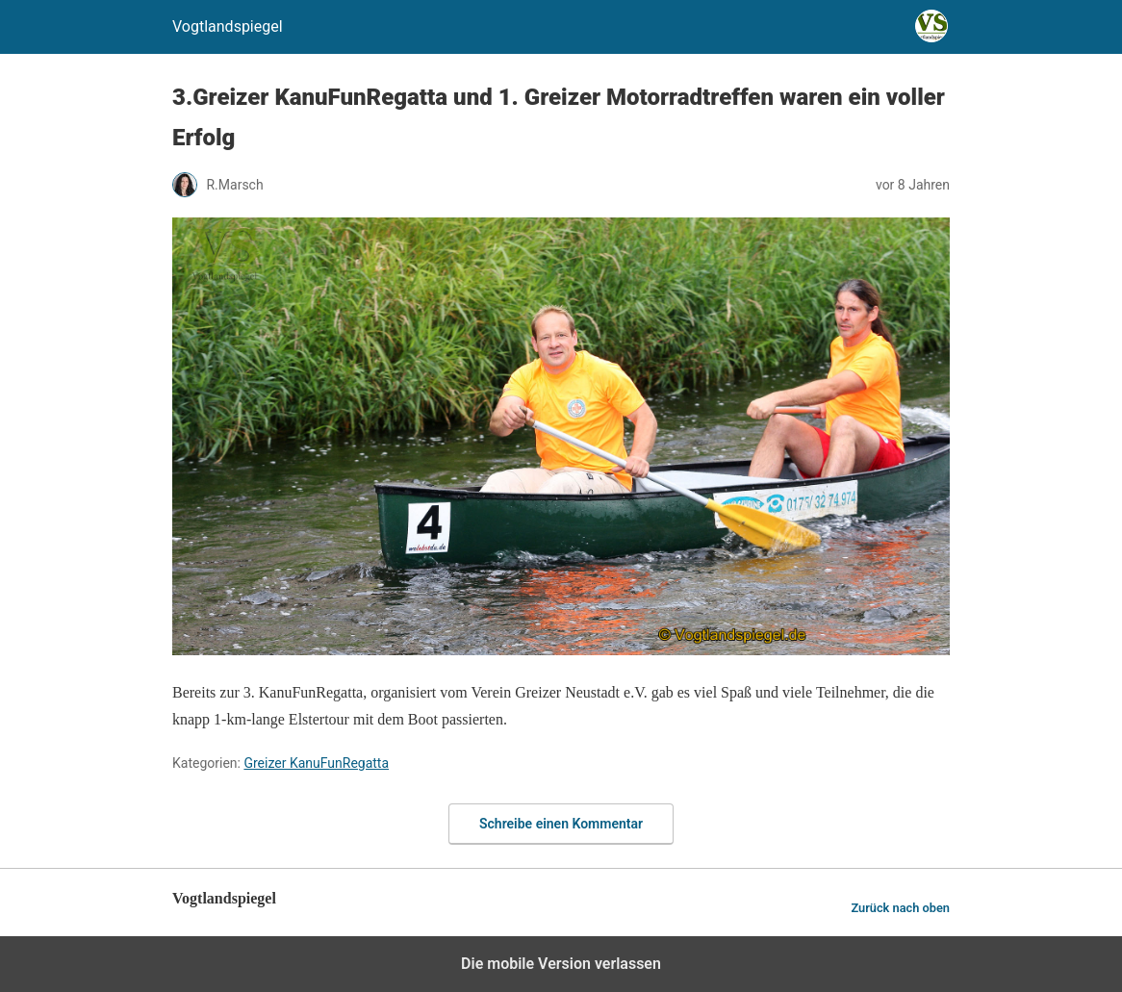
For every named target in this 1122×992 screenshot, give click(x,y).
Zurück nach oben (900, 908)
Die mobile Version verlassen (561, 963)
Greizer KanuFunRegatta (316, 763)
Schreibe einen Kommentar (561, 823)
